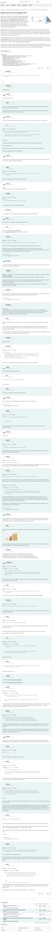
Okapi (7, 102)
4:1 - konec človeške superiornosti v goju (10, 62)
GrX (7, 637)
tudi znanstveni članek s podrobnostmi (23, 41)
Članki (19, 5)
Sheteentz (8, 346)
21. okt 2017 (7, 13)
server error (14, 232)
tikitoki (7, 167)
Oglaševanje (3, 930)
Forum (7, 5)
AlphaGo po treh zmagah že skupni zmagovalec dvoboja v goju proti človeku (17, 63)
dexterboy (8, 304)
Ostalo (30, 5)
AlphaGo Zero (3, 29)
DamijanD (8, 85)
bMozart (44, 918)
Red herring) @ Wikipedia (7, 275)
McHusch (4, 906)
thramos (8, 784)
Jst (6, 124)
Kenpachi (8, 337)
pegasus (8, 456)
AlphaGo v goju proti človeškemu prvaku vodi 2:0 (12, 65)
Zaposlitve (24, 5)
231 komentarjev (4, 51)
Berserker (8, 209)
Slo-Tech (2, 16)
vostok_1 (8, 183)
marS (7, 226)
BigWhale (8, 260)
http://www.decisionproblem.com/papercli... (15, 682)
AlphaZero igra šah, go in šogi (8, 58)
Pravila (2, 927)
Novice (2, 5)
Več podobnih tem (4, 924)
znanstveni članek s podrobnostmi (14, 230)
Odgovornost (37, 927)
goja (23, 17)
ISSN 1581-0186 (38, 930)
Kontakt (19, 930)
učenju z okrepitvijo (4, 39)
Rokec (7, 661)
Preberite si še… (4, 54)
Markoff (7, 440)
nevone (7, 814)
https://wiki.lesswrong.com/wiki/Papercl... (14, 679)
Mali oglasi (13, 5)
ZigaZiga (8, 236)
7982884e (8, 270)
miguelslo (8, 71)
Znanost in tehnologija (19, 13)
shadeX (7, 367)
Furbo (7, 585)
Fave (7, 375)
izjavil (14, 128)
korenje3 (8, 94)
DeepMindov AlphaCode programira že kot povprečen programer (15, 55)
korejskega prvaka (12, 20)
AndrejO (8, 675)
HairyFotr (8, 289)
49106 (7, 218)
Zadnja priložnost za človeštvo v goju (9, 59)
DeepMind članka (8, 232)
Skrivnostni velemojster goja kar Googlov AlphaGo (12, 61)
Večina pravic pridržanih (22, 927)
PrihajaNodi (8, 562)
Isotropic (44, 909)
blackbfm (8, 193)
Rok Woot (8, 600)
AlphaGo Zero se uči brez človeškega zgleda (14, 12)
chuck (7, 616)
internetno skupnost (4, 20)
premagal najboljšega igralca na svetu (17, 18)
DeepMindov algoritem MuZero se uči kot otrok (11, 57)
